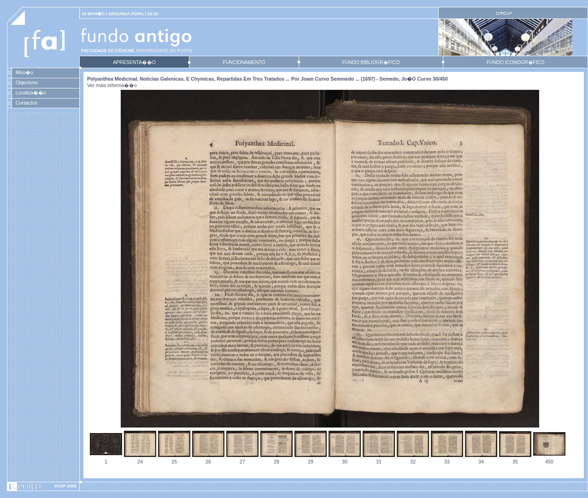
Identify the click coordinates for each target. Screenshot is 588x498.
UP (506, 13)
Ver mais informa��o (112, 85)
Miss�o (24, 72)
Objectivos (27, 82)
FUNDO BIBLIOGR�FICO (371, 62)
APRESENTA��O (134, 62)
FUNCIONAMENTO (244, 62)
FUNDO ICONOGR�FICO (516, 62)
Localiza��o (31, 92)
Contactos (26, 102)
